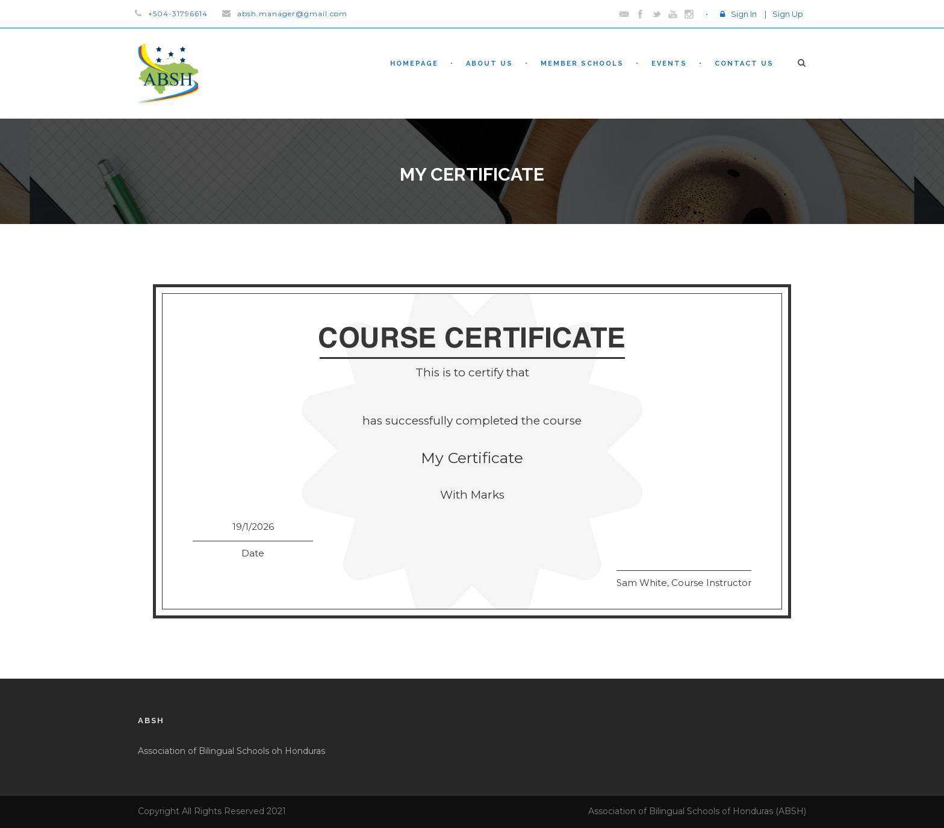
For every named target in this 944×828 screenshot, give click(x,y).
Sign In (744, 14)
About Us (489, 63)
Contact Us (744, 63)
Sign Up (787, 14)
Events (669, 63)
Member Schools (582, 63)
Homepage (414, 63)
